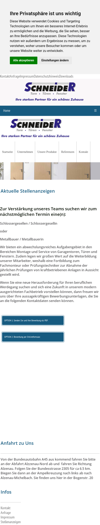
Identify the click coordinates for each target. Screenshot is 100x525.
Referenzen (67, 151)
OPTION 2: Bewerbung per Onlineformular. (22, 336)
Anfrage (15, 76)
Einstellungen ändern (55, 60)
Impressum (27, 76)
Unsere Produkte (47, 151)
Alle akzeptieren (23, 60)
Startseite (7, 151)
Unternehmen (25, 151)
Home (6, 111)
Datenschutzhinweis (46, 76)
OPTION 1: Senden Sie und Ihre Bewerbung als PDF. (26, 320)
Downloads (66, 76)
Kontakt (5, 76)
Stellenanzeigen (11, 522)
